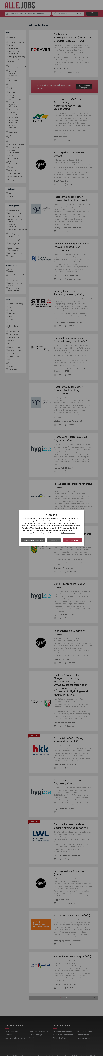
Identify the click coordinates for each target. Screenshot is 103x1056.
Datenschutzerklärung (68, 533)
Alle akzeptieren (72, 540)
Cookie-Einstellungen (33, 540)
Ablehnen (54, 540)
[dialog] (51, 528)
